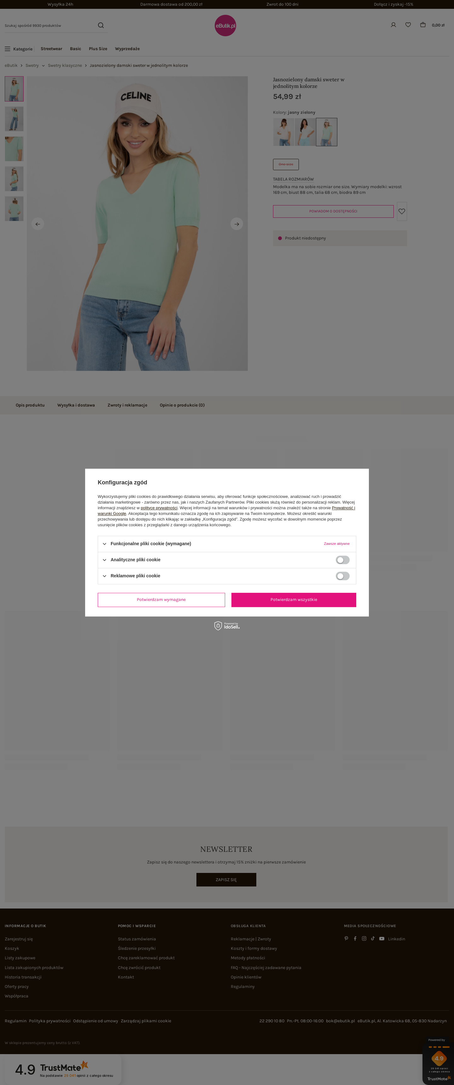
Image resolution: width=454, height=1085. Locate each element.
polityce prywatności (159, 507)
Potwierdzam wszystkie (294, 599)
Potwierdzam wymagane (161, 599)
